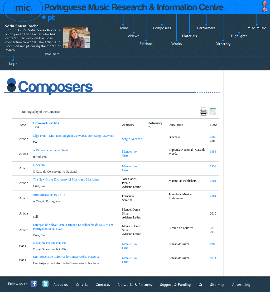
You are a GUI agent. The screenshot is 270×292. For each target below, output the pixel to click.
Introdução (40, 157)
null (36, 216)
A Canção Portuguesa (47, 201)
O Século (39, 165)
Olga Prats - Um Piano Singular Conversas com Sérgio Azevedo (74, 136)
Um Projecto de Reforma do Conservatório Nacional (66, 257)
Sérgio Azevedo (132, 139)
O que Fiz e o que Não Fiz (50, 243)
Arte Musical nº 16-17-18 (49, 195)
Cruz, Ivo (39, 186)
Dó (35, 142)
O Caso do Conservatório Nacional (55, 171)
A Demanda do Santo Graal (51, 150)
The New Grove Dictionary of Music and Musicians (66, 179)
